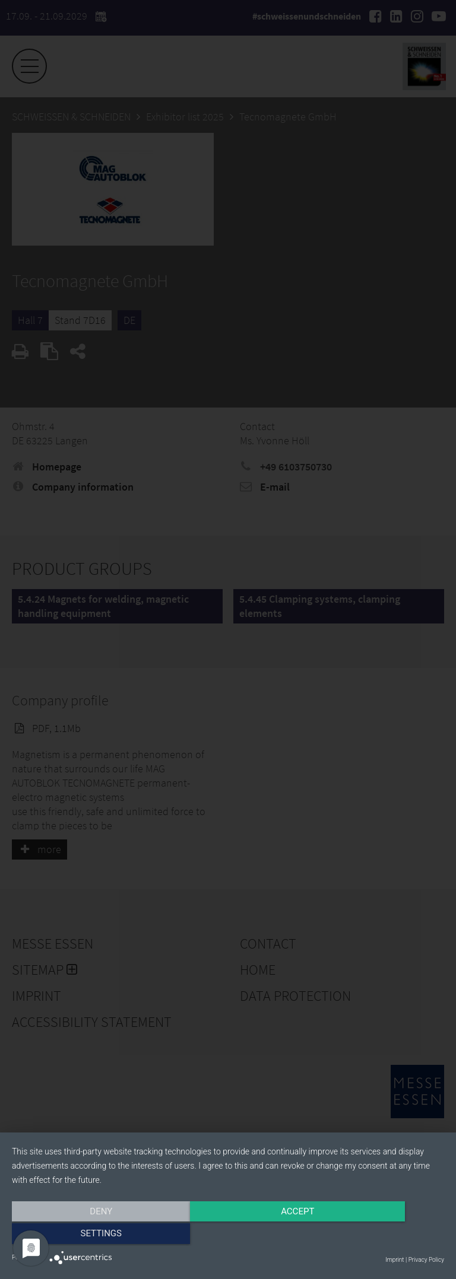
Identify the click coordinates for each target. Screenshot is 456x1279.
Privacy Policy (426, 1259)
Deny (76, 1235)
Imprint (394, 1259)
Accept (228, 1235)
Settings (379, 1235)
